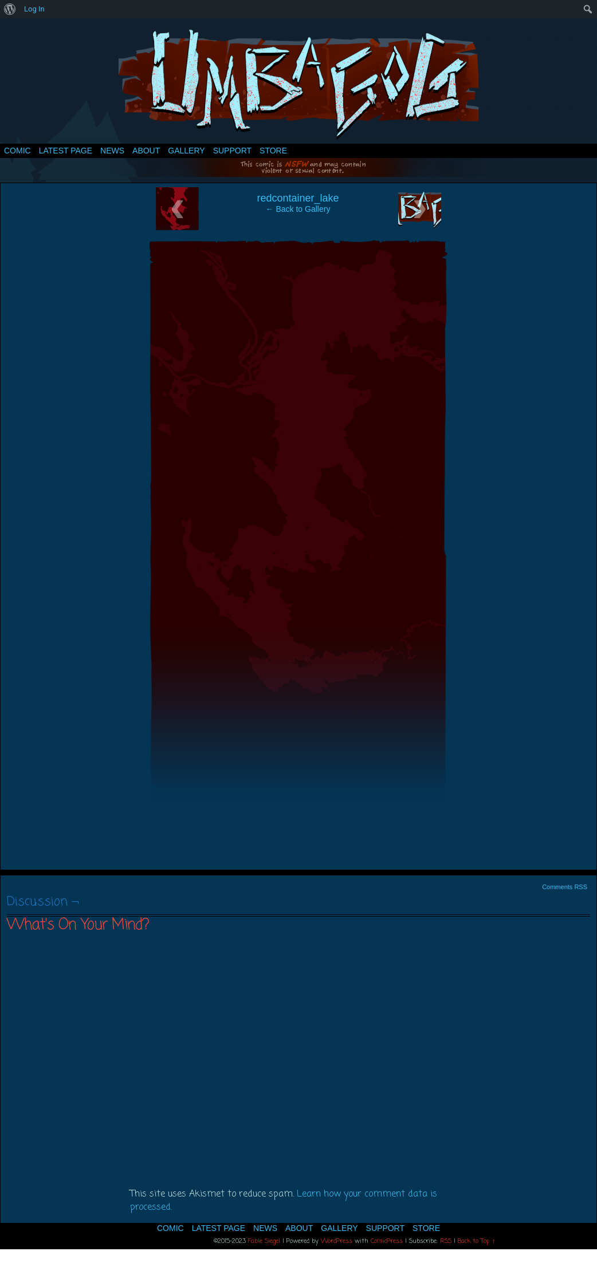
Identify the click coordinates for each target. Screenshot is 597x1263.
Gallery (186, 150)
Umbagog (298, 84)
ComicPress (387, 1241)
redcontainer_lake (298, 198)
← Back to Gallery (298, 209)
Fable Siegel (264, 1241)
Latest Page (65, 150)
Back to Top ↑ (477, 1241)
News (112, 150)
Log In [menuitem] (34, 9)
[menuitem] (10, 9)
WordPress (336, 1241)
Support (232, 150)
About (146, 150)
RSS (445, 1241)
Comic (17, 150)
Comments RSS (564, 886)
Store (273, 150)
